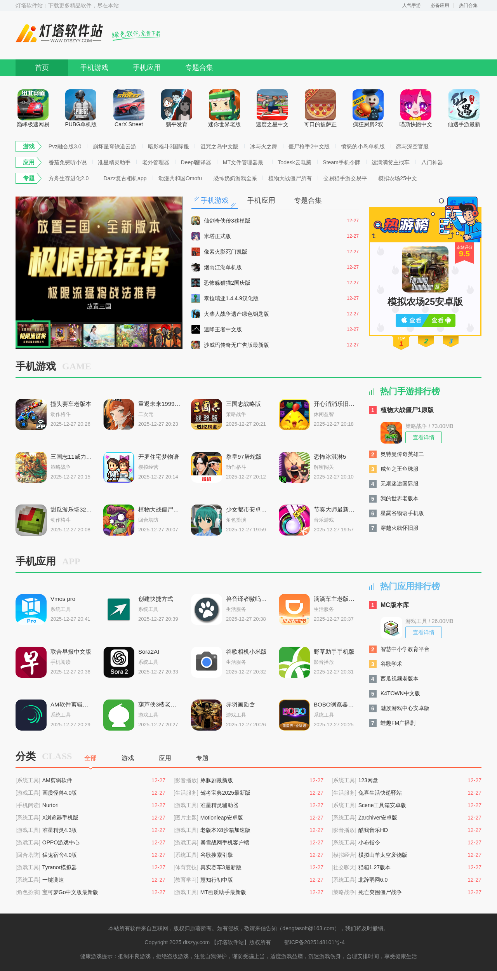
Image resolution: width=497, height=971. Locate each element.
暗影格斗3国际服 (168, 146)
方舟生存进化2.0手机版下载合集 (69, 179)
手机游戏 (94, 67)
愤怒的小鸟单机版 (363, 146)
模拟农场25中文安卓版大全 (397, 179)
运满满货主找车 (391, 162)
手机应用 (147, 67)
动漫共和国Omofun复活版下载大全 (180, 179)
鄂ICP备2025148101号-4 (314, 942)
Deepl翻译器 (196, 162)
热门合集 (468, 5)
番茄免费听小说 (68, 162)
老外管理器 (155, 162)
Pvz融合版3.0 (65, 146)
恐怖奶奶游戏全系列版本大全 (235, 179)
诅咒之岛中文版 (219, 146)
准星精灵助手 (114, 162)
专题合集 (199, 67)
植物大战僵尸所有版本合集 (290, 179)
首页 (42, 67)
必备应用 (440, 5)
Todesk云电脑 (294, 162)
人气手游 (411, 5)
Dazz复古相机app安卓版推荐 (124, 179)
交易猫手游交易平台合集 (345, 179)
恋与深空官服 (412, 146)
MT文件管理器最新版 (243, 163)
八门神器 (432, 162)
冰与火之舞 (263, 146)
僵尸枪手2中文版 (309, 146)
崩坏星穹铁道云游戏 (114, 147)
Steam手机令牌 (341, 162)
